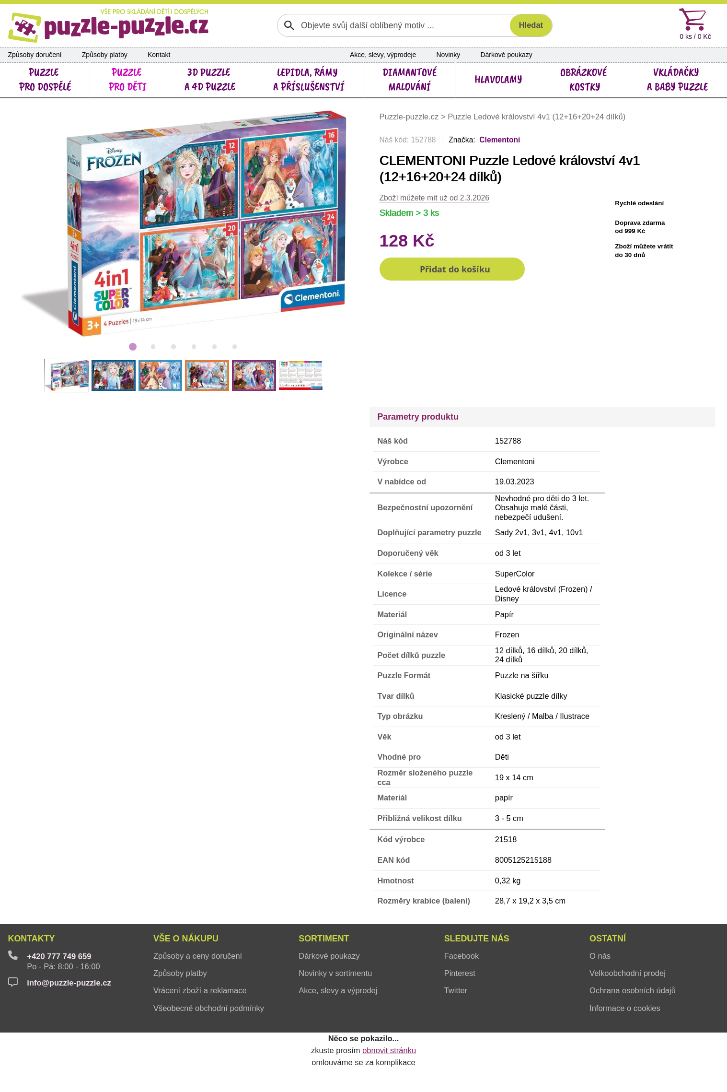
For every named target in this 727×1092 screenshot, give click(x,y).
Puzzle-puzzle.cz (410, 116)
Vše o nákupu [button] (186, 938)
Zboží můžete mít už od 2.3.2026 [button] (434, 198)
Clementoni (499, 140)
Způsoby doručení (35, 55)
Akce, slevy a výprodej (338, 990)
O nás (600, 955)
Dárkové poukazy (506, 55)
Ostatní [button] (607, 938)
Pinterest (459, 973)
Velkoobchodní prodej (627, 973)
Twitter (456, 990)
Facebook (461, 955)
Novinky (449, 55)
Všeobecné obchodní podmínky (208, 1008)
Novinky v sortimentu (335, 973)
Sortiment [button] (324, 938)
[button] (452, 269)
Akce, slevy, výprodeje (383, 55)
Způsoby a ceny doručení (197, 955)
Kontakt (159, 55)
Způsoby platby (104, 55)
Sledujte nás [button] (476, 938)
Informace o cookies (624, 1008)
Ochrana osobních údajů (632, 990)
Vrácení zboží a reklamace (200, 990)
